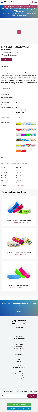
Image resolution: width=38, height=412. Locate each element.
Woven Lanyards (19, 373)
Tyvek (19, 359)
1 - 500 (3, 167)
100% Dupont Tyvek (6, 94)
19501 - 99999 (4, 183)
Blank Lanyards (19, 382)
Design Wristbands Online (19, 367)
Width (2, 112)
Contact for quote (20, 185)
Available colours (5, 122)
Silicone (19, 365)
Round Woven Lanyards (19, 380)
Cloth (19, 357)
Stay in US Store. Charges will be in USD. (19, 408)
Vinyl (19, 363)
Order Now (6, 60)
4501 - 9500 (4, 177)
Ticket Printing (19, 344)
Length (3, 110)
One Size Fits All (5, 102)
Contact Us (19, 311)
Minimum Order (5, 117)
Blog (19, 330)
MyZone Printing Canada (19, 338)
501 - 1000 (3, 170)
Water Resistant (5, 99)
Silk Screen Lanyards (19, 377)
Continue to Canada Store (19, 404)
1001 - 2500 (4, 172)
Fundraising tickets (19, 348)
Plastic (19, 361)
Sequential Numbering (6, 104)
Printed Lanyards (19, 375)
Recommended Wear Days (8, 115)
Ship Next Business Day (7, 107)
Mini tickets (19, 346)
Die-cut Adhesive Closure (7, 97)
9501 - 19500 (4, 180)
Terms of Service (19, 334)
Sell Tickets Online (19, 350)
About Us (19, 332)
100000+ (3, 185)
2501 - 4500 (4, 175)
